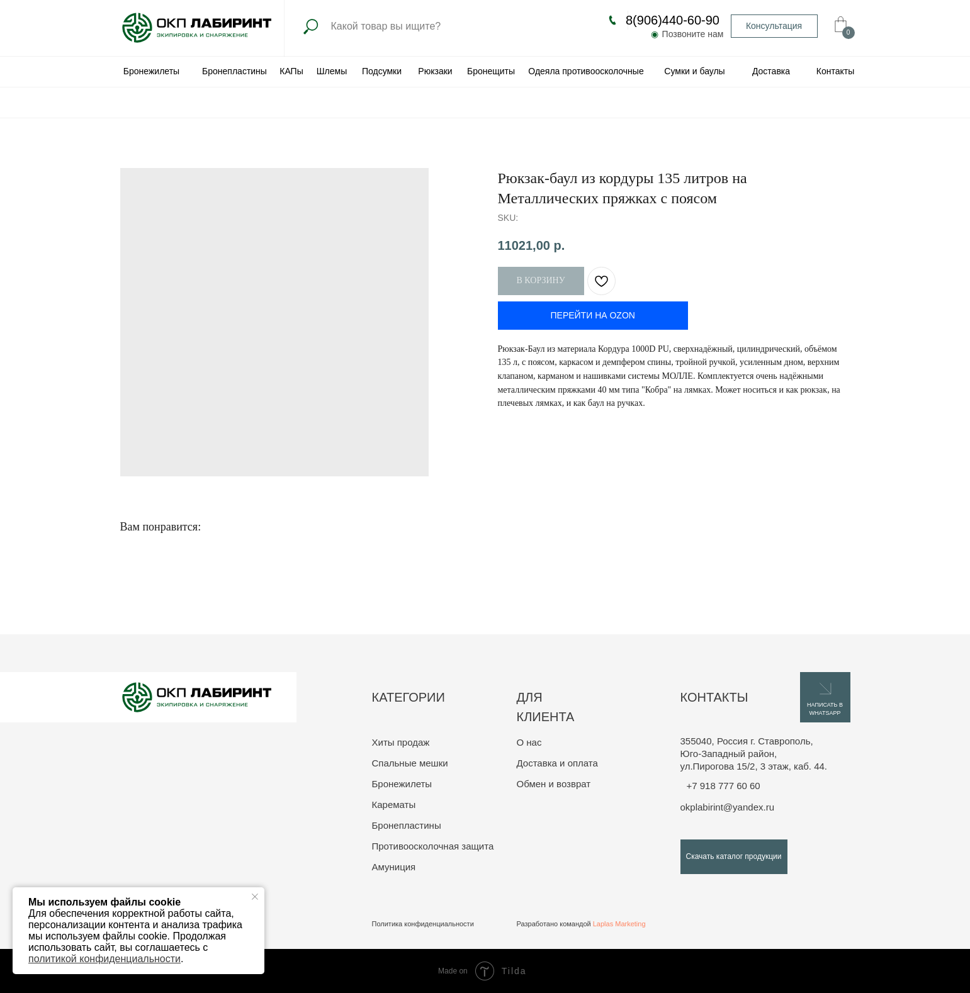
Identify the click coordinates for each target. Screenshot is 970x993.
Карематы (394, 804)
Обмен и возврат (554, 783)
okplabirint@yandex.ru (727, 807)
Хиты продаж (401, 742)
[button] (774, 26)
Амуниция (394, 866)
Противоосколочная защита (433, 846)
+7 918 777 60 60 (723, 785)
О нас (529, 742)
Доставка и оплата (557, 763)
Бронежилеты (402, 783)
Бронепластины (406, 825)
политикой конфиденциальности (104, 958)
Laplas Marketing (619, 924)
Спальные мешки (410, 763)
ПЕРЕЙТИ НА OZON (592, 315)
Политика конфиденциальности (423, 924)
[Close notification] (255, 896)
